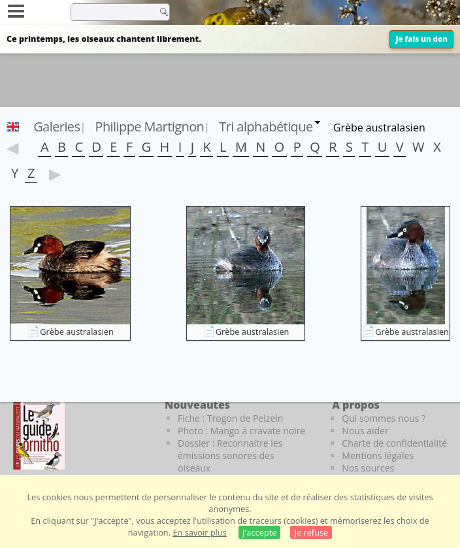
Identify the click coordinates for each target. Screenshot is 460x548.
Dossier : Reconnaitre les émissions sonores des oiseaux (230, 455)
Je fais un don (421, 39)
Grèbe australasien (77, 331)
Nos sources (368, 468)
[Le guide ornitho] (39, 434)
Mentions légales (378, 455)
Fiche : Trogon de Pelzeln (230, 418)
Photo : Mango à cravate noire (241, 430)
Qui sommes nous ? (383, 418)
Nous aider (365, 430)
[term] (110, 11)
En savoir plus (199, 532)
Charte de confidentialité (394, 443)
